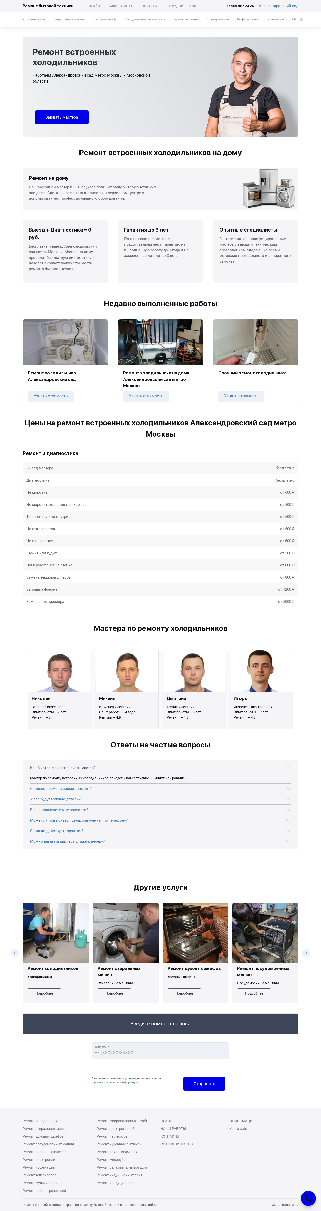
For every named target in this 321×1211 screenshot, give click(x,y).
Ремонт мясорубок (112, 1160)
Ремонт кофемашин (39, 1167)
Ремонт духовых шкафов (43, 1136)
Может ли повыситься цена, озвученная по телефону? (79, 820)
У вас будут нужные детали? (55, 799)
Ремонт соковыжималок (117, 1152)
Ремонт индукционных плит (119, 1175)
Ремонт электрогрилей (115, 1129)
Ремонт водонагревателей (44, 1191)
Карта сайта (239, 1129)
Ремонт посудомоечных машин (48, 1144)
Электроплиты (218, 19)
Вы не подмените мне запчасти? (59, 810)
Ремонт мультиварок (40, 1183)
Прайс (94, 6)
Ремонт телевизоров (39, 1175)
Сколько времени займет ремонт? (61, 788)
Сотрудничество (180, 6)
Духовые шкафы (105, 19)
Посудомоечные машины (145, 19)
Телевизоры (275, 19)
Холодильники (34, 19)
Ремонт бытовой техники (48, 6)
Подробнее (44, 993)
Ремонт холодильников (42, 1121)
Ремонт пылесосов (112, 1136)
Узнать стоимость (51, 396)
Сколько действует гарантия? (56, 831)
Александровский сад (278, 6)
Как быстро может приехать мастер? (62, 768)
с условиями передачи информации (115, 1082)
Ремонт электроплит (40, 1160)
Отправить (204, 1083)
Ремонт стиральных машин (45, 1129)
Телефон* (101, 1047)
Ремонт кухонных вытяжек (119, 1144)
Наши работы (120, 6)
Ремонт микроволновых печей (122, 1121)
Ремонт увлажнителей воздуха (122, 1167)
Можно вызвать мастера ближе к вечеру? (67, 841)
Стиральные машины (68, 19)
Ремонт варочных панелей (44, 1152)
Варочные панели (186, 19)
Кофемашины (247, 19)
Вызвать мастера (61, 117)
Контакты (149, 6)
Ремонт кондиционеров (116, 1183)
